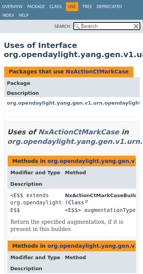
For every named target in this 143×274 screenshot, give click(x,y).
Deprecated (109, 7)
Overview (12, 7)
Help (23, 15)
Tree (87, 7)
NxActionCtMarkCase (97, 71)
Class (55, 7)
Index (8, 15)
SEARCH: (63, 26)
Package (36, 7)
